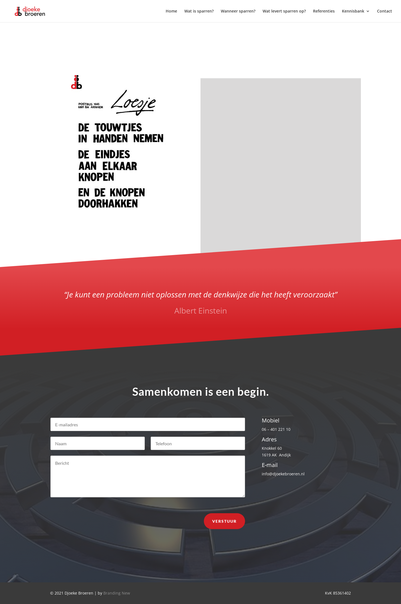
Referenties (324, 11)
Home (171, 11)
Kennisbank (353, 11)
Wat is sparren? (199, 11)
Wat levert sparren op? (284, 11)
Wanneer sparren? (238, 11)
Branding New (116, 593)
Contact (384, 11)
